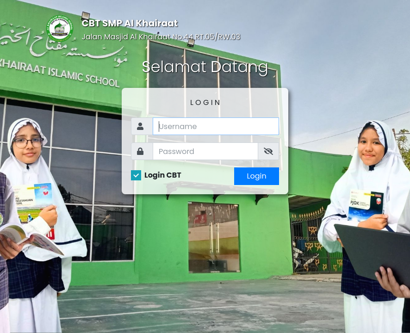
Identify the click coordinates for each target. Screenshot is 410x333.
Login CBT (162, 175)
